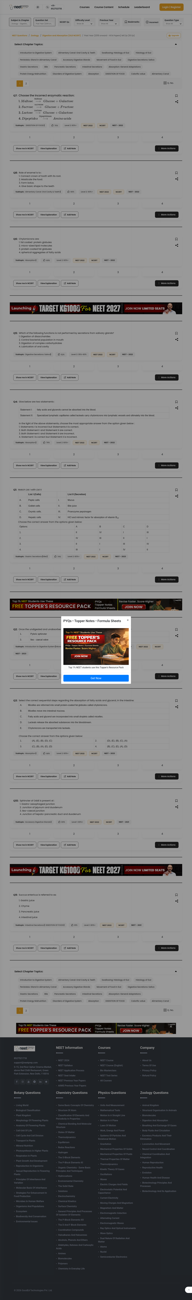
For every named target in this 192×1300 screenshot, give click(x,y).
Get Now (96, 678)
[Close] (128, 620)
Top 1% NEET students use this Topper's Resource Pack (96, 667)
